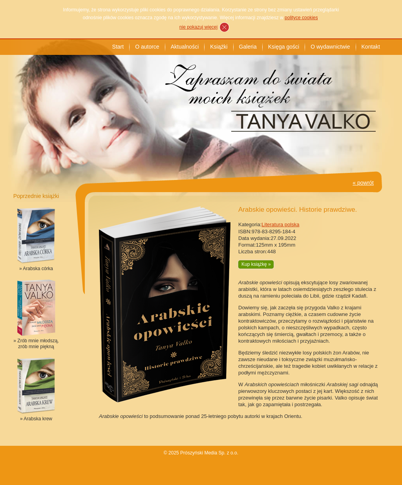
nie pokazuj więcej (198, 27)
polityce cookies (301, 17)
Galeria (248, 47)
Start (118, 47)
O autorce (147, 47)
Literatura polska (280, 224)
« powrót (363, 183)
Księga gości (283, 47)
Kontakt (371, 47)
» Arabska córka (36, 268)
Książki (218, 47)
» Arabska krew (36, 418)
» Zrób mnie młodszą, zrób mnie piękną (35, 343)
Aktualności (185, 47)
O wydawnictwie (330, 47)
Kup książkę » (256, 264)
